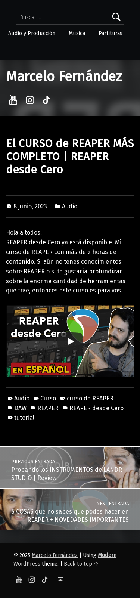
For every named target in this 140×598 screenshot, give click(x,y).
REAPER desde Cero (96, 408)
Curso (48, 398)
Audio (69, 206)
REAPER (48, 408)
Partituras (110, 33)
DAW (20, 408)
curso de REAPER (90, 398)
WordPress (26, 563)
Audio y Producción (31, 33)
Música (77, 33)
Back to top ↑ (81, 563)
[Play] (70, 341)
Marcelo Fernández (64, 76)
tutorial (24, 417)
